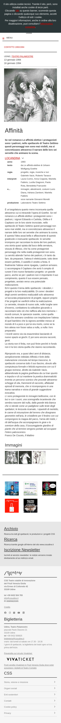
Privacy (29, 713)
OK (17, 10)
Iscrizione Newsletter (22, 550)
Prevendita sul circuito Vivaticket (18, 653)
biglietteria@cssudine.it (14, 639)
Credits (7, 607)
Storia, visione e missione (29, 682)
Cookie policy (29, 707)
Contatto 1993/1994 (14, 47)
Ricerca (10, 539)
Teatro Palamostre (22, 56)
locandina (14, 158)
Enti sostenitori (29, 694)
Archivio (11, 528)
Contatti (29, 701)
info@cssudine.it (11, 598)
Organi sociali (29, 688)
